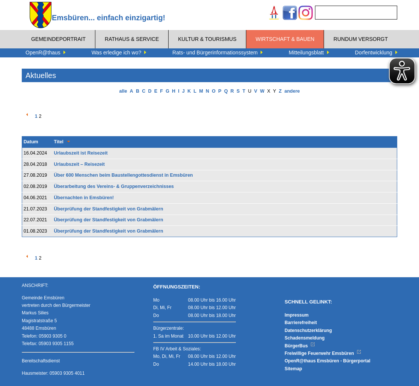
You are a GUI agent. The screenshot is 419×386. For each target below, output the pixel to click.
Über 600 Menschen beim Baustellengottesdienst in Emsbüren (123, 175)
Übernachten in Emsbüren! (84, 197)
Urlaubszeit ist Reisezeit (81, 153)
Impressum (297, 315)
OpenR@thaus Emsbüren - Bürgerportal (327, 360)
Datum (31, 141)
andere (292, 91)
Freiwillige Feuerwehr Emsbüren (323, 353)
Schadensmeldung (305, 338)
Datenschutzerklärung (308, 330)
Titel (58, 141)
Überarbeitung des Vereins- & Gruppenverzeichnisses (114, 186)
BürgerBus (300, 345)
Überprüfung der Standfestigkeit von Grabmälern (108, 209)
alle (123, 91)
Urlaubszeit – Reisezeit (79, 164)
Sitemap (293, 368)
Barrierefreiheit (301, 322)
